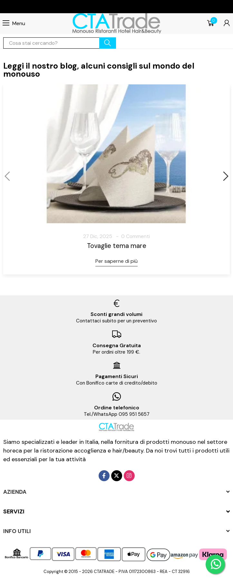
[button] (8, 176)
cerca (107, 43)
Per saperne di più (116, 261)
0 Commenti (135, 236)
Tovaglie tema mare (116, 246)
